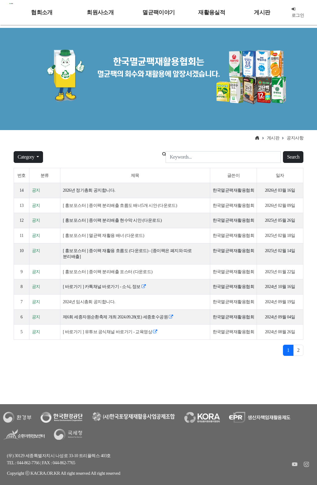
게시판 (262, 12)
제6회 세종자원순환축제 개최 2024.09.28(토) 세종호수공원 (118, 317)
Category (26, 156)
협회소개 (41, 12)
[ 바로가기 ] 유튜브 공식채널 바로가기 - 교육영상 (110, 332)
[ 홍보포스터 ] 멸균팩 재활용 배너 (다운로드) (103, 235)
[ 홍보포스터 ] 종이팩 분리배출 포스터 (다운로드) (107, 271)
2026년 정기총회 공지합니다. (89, 190)
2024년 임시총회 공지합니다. (89, 301)
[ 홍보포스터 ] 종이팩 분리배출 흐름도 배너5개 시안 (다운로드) (120, 205)
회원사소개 (100, 12)
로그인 (298, 12)
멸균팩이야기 (158, 12)
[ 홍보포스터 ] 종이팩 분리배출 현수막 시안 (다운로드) (112, 220)
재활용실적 (211, 12)
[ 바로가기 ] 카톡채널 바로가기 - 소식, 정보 (104, 286)
